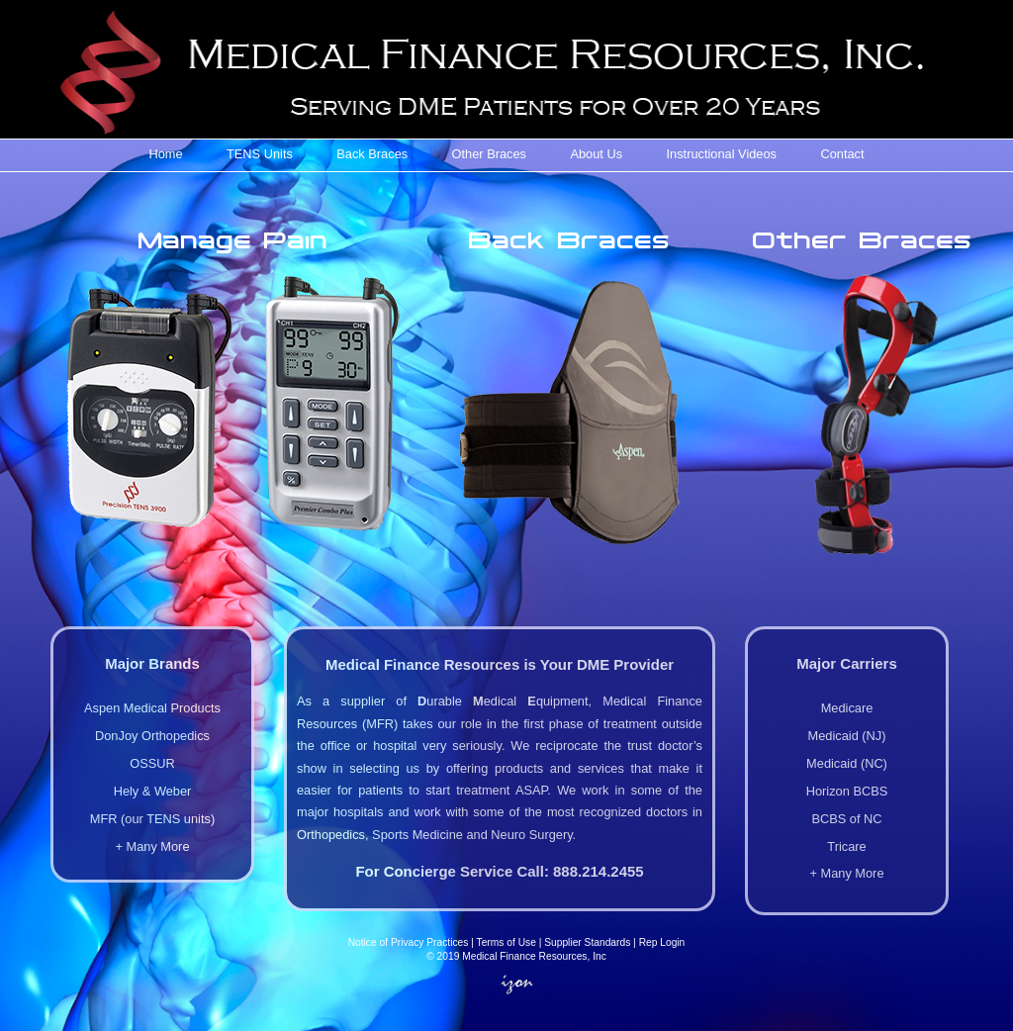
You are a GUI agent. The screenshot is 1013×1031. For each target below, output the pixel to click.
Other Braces (489, 153)
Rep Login (662, 942)
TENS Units (260, 153)
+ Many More (152, 846)
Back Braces (372, 153)
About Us (596, 153)
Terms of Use (506, 942)
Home (165, 153)
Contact (842, 153)
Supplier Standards (587, 942)
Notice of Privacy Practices (408, 942)
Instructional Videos (722, 153)
